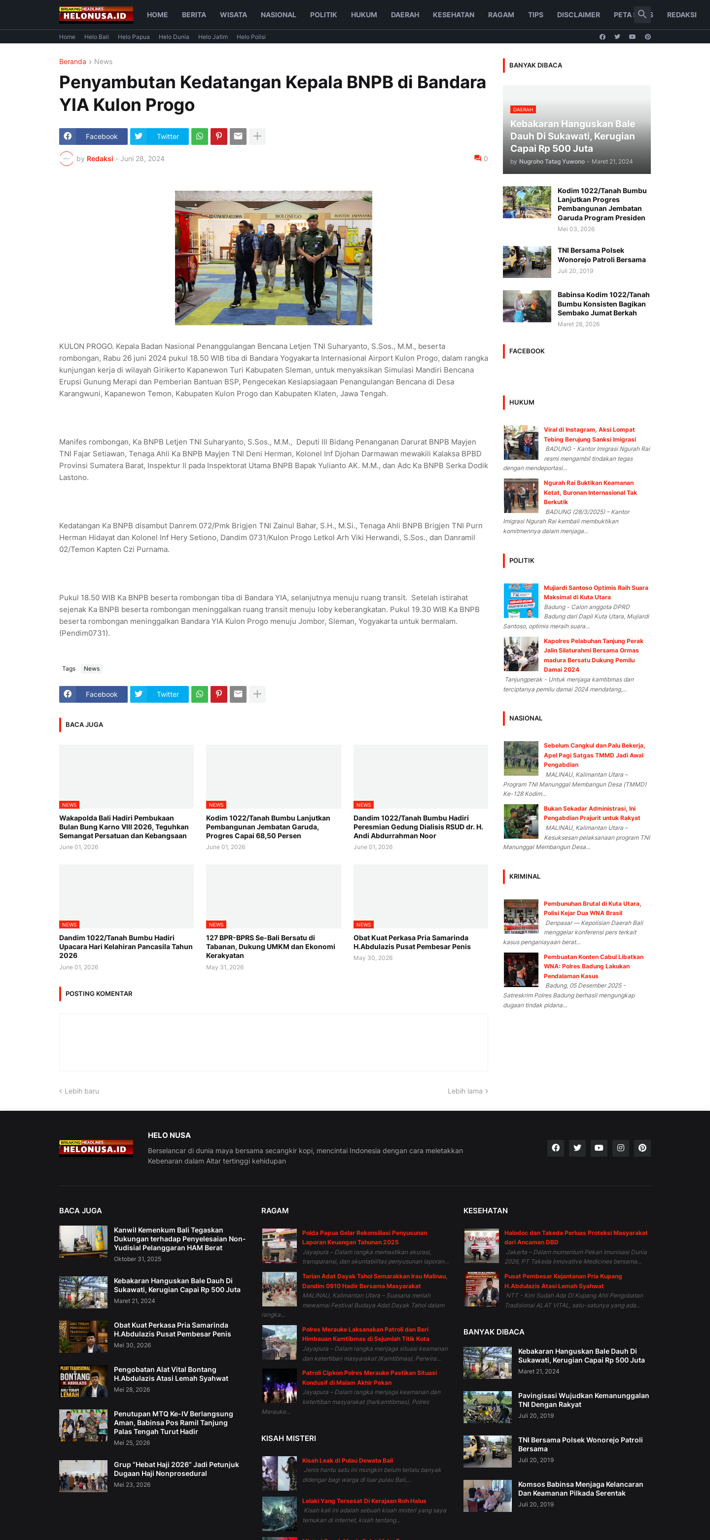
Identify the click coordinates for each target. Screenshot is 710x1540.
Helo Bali (96, 36)
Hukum (364, 14)
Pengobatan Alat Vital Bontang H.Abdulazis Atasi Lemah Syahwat (171, 1373)
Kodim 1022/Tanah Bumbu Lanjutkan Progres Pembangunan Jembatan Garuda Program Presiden (602, 204)
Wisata (233, 14)
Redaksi (682, 14)
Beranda (72, 62)
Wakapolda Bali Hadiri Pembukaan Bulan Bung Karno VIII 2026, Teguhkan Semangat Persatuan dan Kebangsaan (124, 827)
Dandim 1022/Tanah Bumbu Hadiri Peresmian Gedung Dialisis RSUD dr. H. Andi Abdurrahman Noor (418, 827)
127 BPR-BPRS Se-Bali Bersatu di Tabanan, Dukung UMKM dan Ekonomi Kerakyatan (270, 946)
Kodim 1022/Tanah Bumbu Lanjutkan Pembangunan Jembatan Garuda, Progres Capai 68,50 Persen (268, 827)
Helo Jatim (213, 36)
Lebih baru (82, 1091)
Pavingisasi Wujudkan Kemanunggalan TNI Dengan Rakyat (583, 1399)
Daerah (405, 14)
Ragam (501, 14)
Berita (194, 14)
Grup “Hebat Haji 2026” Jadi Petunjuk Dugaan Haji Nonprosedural (176, 1468)
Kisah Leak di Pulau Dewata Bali (347, 1460)
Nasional (278, 14)
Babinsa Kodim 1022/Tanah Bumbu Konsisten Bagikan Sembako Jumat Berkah (604, 303)
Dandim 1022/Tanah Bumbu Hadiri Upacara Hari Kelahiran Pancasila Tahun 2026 (126, 946)
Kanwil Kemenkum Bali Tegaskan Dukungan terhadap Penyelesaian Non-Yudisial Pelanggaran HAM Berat (180, 1239)
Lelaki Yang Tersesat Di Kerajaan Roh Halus (364, 1501)
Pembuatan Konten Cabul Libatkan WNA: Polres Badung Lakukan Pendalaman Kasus (593, 966)
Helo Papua (134, 36)
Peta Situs (633, 14)
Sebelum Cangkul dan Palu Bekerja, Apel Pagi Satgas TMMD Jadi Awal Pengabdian (594, 755)
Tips (535, 14)
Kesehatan (453, 14)
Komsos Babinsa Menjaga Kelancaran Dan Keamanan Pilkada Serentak (580, 1488)
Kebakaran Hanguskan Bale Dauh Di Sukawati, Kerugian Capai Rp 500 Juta (177, 1285)
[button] (642, 14)
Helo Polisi (251, 36)
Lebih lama (465, 1091)
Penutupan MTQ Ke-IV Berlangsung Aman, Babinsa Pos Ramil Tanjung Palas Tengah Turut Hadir (173, 1422)
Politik (323, 14)
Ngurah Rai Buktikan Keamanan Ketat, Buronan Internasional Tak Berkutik (590, 492)
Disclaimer (578, 14)
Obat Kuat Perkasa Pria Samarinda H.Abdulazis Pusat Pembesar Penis (412, 942)
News (103, 62)
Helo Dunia (174, 36)
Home (157, 14)
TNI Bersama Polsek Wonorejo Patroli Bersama (602, 254)
